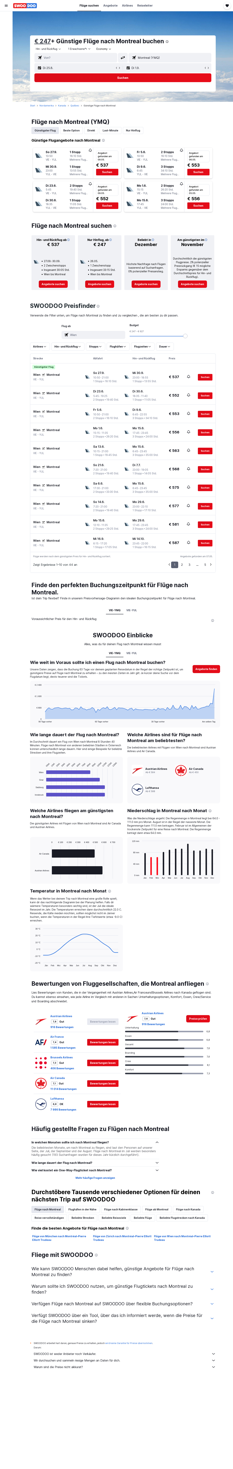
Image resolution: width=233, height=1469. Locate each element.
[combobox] (48, 49)
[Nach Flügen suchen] (6, 16)
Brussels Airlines (61, 1057)
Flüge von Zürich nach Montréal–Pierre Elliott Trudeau (122, 1238)
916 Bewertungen (62, 1027)
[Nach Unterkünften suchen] (6, 24)
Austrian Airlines (61, 1016)
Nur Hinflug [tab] (133, 130)
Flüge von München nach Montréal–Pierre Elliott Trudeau (59, 1238)
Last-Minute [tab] (110, 130)
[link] (53, 284)
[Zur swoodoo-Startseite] (25, 5)
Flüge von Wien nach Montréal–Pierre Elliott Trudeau (182, 1238)
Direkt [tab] (91, 130)
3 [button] (189, 565)
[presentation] (167, 41)
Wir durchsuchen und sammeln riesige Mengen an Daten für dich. (125, 1360)
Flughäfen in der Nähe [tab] (82, 1209)
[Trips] (6, 58)
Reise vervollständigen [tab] (49, 1217)
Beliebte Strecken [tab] (83, 1217)
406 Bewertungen (62, 1068)
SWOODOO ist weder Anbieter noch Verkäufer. (125, 1354)
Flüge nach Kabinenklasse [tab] (121, 1209)
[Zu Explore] (6, 47)
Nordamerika (47, 105)
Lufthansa (57, 1098)
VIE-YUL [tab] (131, 610)
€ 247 (42, 41)
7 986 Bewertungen (63, 1109)
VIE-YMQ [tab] (115, 610)
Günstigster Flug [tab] (45, 130)
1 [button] (174, 565)
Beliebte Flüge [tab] (143, 1217)
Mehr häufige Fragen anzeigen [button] (95, 1177)
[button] (6, 6)
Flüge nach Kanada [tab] (188, 1209)
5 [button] (205, 565)
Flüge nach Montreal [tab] (48, 1209)
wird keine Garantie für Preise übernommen (128, 1343)
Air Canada (57, 1078)
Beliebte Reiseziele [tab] (114, 1217)
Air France (57, 1036)
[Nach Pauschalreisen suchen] (6, 39)
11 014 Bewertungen (63, 1088)
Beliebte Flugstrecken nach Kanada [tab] (182, 1217)
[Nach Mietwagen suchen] (6, 32)
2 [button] (182, 565)
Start (32, 105)
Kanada (62, 105)
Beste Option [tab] (71, 130)
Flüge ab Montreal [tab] (156, 1209)
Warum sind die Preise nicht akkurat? (125, 1367)
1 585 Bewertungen (63, 1047)
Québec (74, 105)
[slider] (185, 336)
